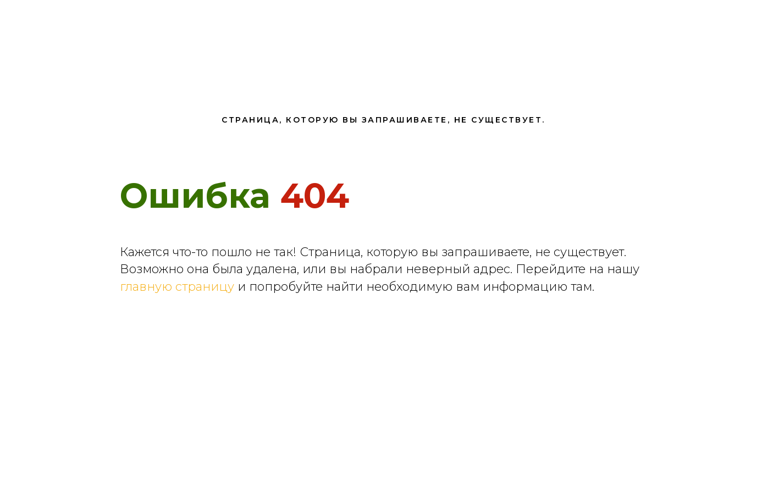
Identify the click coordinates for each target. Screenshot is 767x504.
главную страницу (177, 286)
